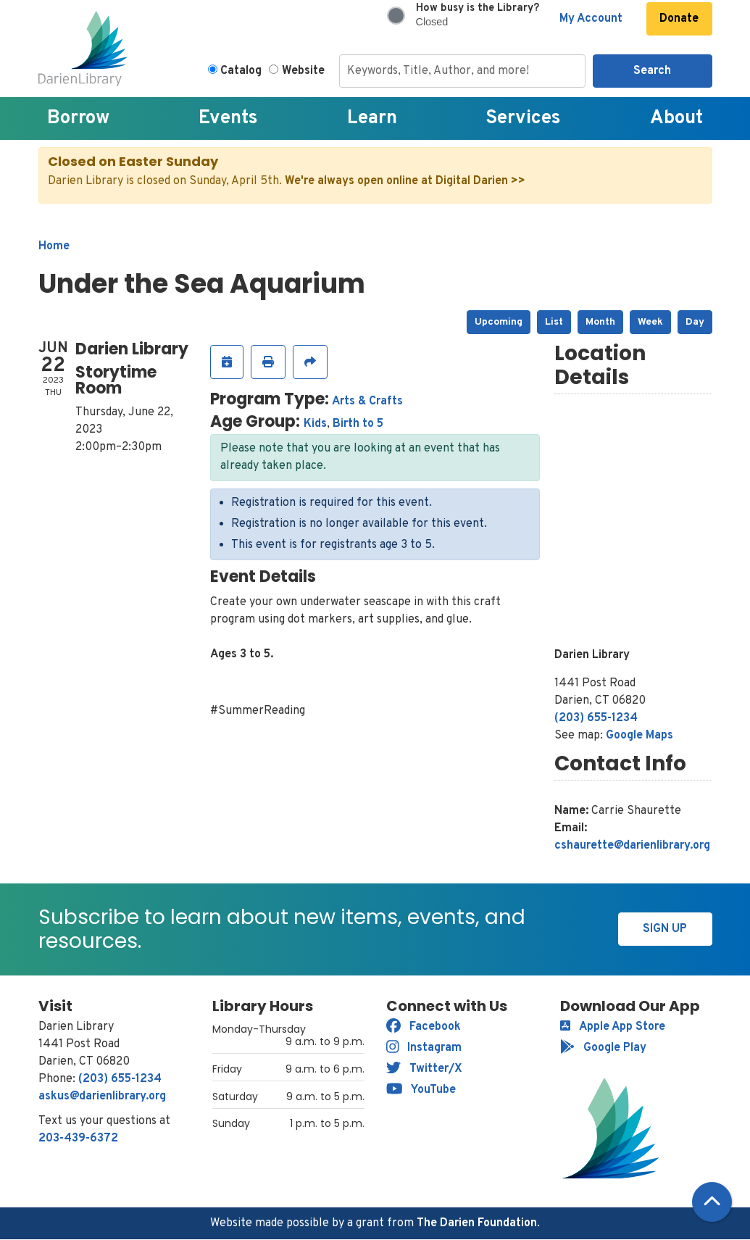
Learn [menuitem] (372, 118)
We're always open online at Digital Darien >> (405, 181)
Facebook (423, 1027)
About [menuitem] (676, 118)
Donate (679, 19)
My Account (590, 19)
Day (695, 322)
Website (303, 71)
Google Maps (639, 735)
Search (652, 71)
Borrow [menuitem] (78, 118)
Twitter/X (424, 1069)
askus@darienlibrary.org (102, 1096)
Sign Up (665, 929)
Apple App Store (612, 1027)
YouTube (421, 1090)
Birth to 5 (358, 424)
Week (650, 322)
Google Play (603, 1048)
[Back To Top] (712, 1202)
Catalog (241, 71)
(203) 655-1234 (596, 718)
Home (54, 246)
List (554, 322)
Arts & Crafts (367, 401)
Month (600, 322)
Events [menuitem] (228, 118)
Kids (315, 424)
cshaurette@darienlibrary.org (632, 846)
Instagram (424, 1048)
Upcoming (498, 322)
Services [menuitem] (523, 118)
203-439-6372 (78, 1138)
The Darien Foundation (477, 1223)
